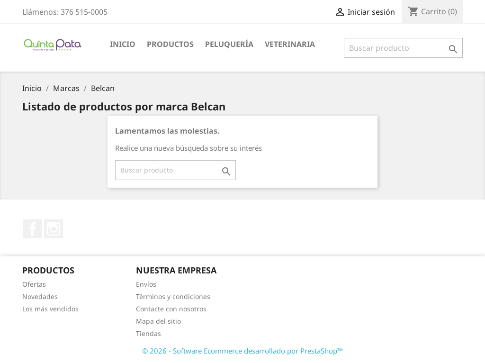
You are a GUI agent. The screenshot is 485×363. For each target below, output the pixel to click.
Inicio (122, 44)
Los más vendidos (50, 308)
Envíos (146, 284)
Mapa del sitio (158, 321)
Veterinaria (290, 44)
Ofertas (34, 284)
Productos (170, 44)
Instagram (53, 228)
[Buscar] (403, 48)
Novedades (40, 296)
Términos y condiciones (173, 296)
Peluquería (229, 44)
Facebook (32, 228)
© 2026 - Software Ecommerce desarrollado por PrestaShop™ (242, 350)
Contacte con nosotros (171, 308)
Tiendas (148, 333)
